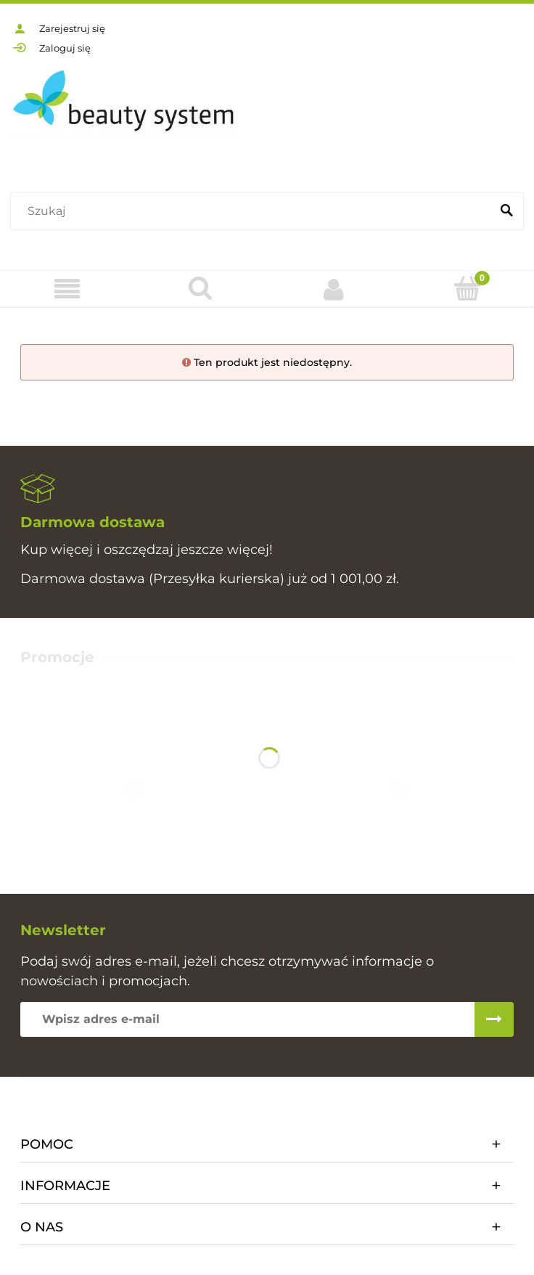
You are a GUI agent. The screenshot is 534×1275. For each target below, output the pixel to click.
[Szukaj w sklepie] (253, 211)
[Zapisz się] (494, 1019)
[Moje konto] (334, 289)
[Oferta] (67, 289)
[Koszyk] (467, 288)
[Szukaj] (506, 211)
